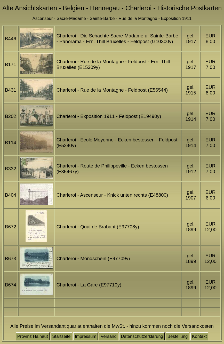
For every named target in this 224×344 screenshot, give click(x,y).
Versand (109, 336)
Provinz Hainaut (32, 336)
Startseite (61, 336)
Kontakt (199, 336)
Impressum (85, 336)
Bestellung (177, 336)
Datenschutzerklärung (142, 336)
